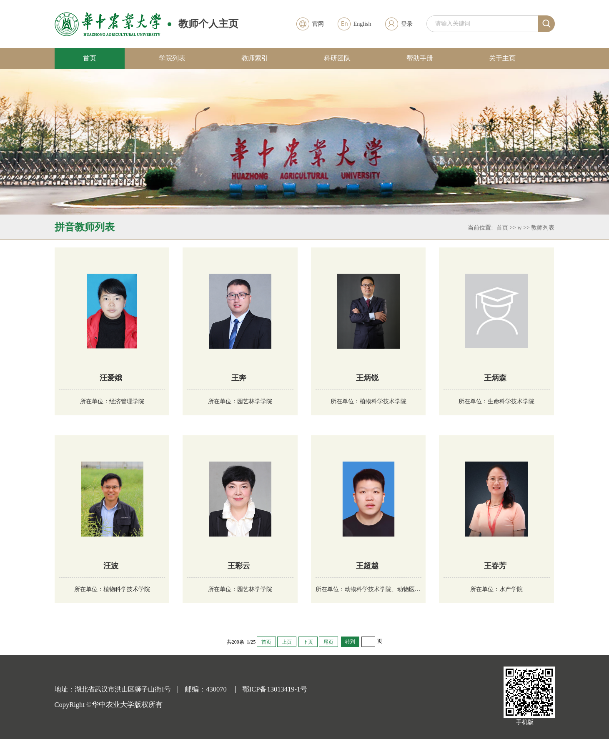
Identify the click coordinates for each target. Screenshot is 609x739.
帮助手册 (419, 58)
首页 (89, 58)
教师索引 (254, 58)
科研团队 (337, 58)
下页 (308, 642)
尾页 (328, 642)
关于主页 (502, 58)
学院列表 (172, 58)
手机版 (525, 722)
